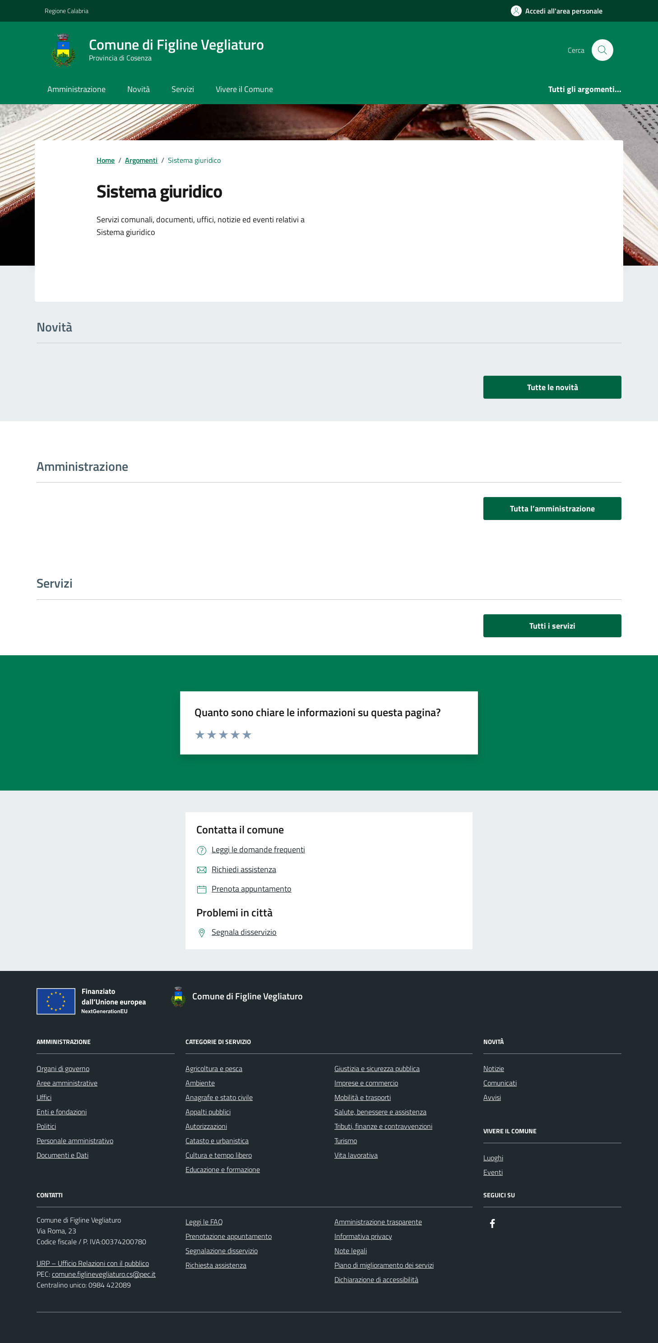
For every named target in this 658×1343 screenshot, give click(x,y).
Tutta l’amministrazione (552, 508)
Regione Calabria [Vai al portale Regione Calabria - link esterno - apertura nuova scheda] (66, 10)
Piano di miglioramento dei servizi (384, 1265)
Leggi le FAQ (204, 1221)
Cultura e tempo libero (218, 1155)
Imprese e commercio (366, 1082)
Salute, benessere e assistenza (380, 1111)
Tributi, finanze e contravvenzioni (383, 1126)
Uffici (44, 1097)
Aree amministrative (67, 1082)
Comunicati (500, 1082)
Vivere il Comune (244, 89)
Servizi (182, 89)
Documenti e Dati (62, 1155)
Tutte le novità (552, 387)
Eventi (493, 1172)
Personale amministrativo (75, 1140)
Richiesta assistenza (215, 1265)
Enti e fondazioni (62, 1111)
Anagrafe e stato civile (219, 1097)
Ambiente (200, 1082)
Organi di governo (63, 1068)
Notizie (493, 1068)
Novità (138, 89)
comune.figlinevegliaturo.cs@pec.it (104, 1274)
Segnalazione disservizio (221, 1250)
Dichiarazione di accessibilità (376, 1279)
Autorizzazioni (206, 1126)
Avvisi (492, 1097)
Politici (46, 1126)
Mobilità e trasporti (362, 1097)
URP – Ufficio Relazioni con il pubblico (93, 1263)
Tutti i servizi (552, 626)
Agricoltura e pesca (213, 1068)
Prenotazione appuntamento (228, 1236)
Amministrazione (76, 89)
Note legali (350, 1250)
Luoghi (493, 1157)
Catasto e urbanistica (217, 1140)
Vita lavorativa (356, 1155)
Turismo (345, 1140)
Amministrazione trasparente (378, 1221)
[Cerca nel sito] (602, 50)
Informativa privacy (363, 1236)
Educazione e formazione (222, 1169)
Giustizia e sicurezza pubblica (377, 1068)
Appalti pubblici (208, 1111)
